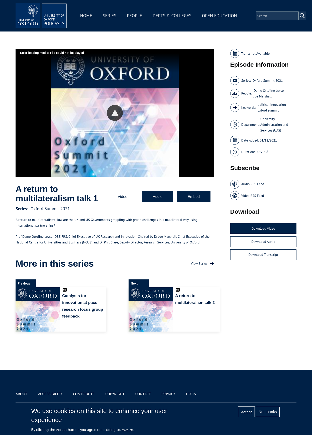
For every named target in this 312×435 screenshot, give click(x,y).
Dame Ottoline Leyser (269, 90)
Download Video (263, 228)
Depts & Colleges (172, 16)
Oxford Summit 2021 (50, 209)
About (21, 393)
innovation (278, 104)
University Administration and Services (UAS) (274, 124)
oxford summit (268, 110)
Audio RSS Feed (252, 184)
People (134, 16)
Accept (246, 411)
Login (191, 393)
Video (122, 197)
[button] (115, 113)
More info (128, 430)
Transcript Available (255, 53)
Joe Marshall (262, 96)
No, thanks (268, 412)
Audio (158, 197)
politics (263, 104)
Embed (194, 197)
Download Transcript (263, 254)
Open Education (219, 16)
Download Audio (263, 241)
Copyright (115, 393)
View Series (199, 263)
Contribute (84, 393)
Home (86, 16)
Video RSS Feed (252, 195)
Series (109, 16)
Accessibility (50, 393)
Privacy (168, 393)
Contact (143, 393)
